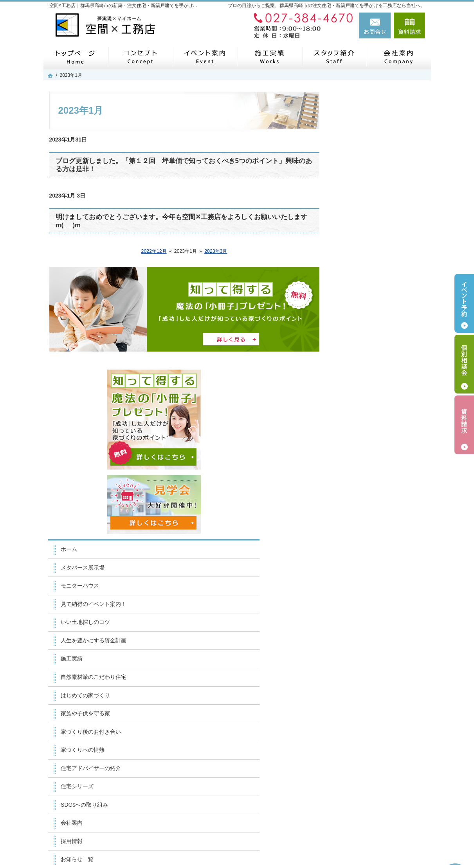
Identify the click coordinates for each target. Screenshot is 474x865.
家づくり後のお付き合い (374, 453)
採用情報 (355, 563)
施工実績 (355, 380)
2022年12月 (154, 251)
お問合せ (375, 25)
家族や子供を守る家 (368, 435)
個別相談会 (464, 364)
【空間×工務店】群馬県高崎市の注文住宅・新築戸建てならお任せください (303, 840)
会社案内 (355, 545)
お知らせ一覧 (360, 581)
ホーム (352, 271)
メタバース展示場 (365, 290)
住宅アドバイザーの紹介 (374, 490)
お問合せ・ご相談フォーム (378, 804)
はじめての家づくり (368, 417)
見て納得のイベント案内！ (376, 326)
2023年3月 (215, 251)
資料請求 (409, 25)
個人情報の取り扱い (368, 618)
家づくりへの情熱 (365, 472)
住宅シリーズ (360, 508)
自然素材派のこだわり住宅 (376, 399)
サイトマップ (360, 636)
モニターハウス (363, 308)
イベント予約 (464, 303)
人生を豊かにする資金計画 (376, 362)
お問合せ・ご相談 (365, 599)
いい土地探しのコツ (368, 344)
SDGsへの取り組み (367, 526)
